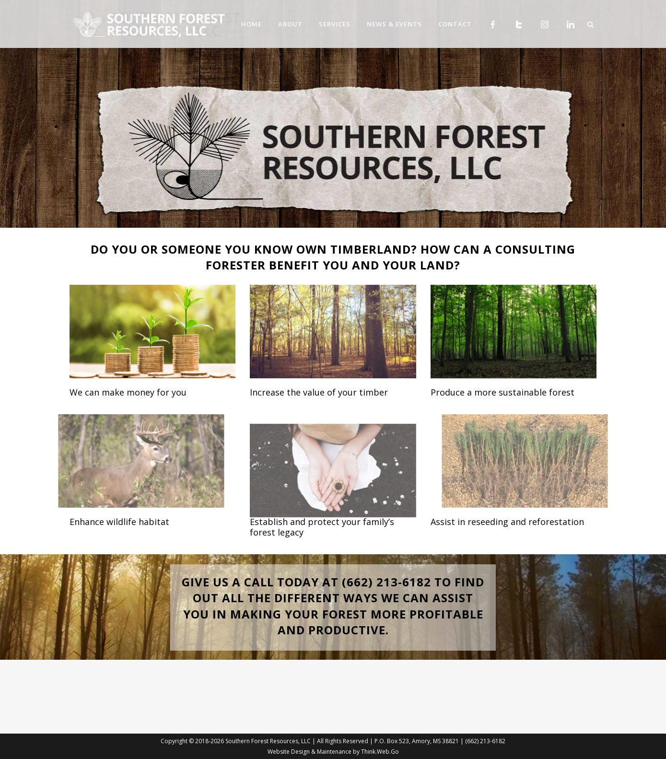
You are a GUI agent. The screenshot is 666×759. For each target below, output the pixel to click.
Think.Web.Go (380, 751)
